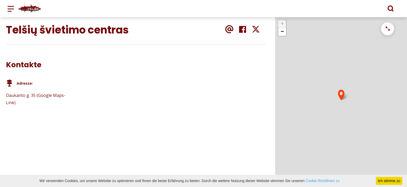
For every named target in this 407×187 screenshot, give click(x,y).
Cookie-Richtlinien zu (323, 181)
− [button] (282, 32)
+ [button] (282, 24)
